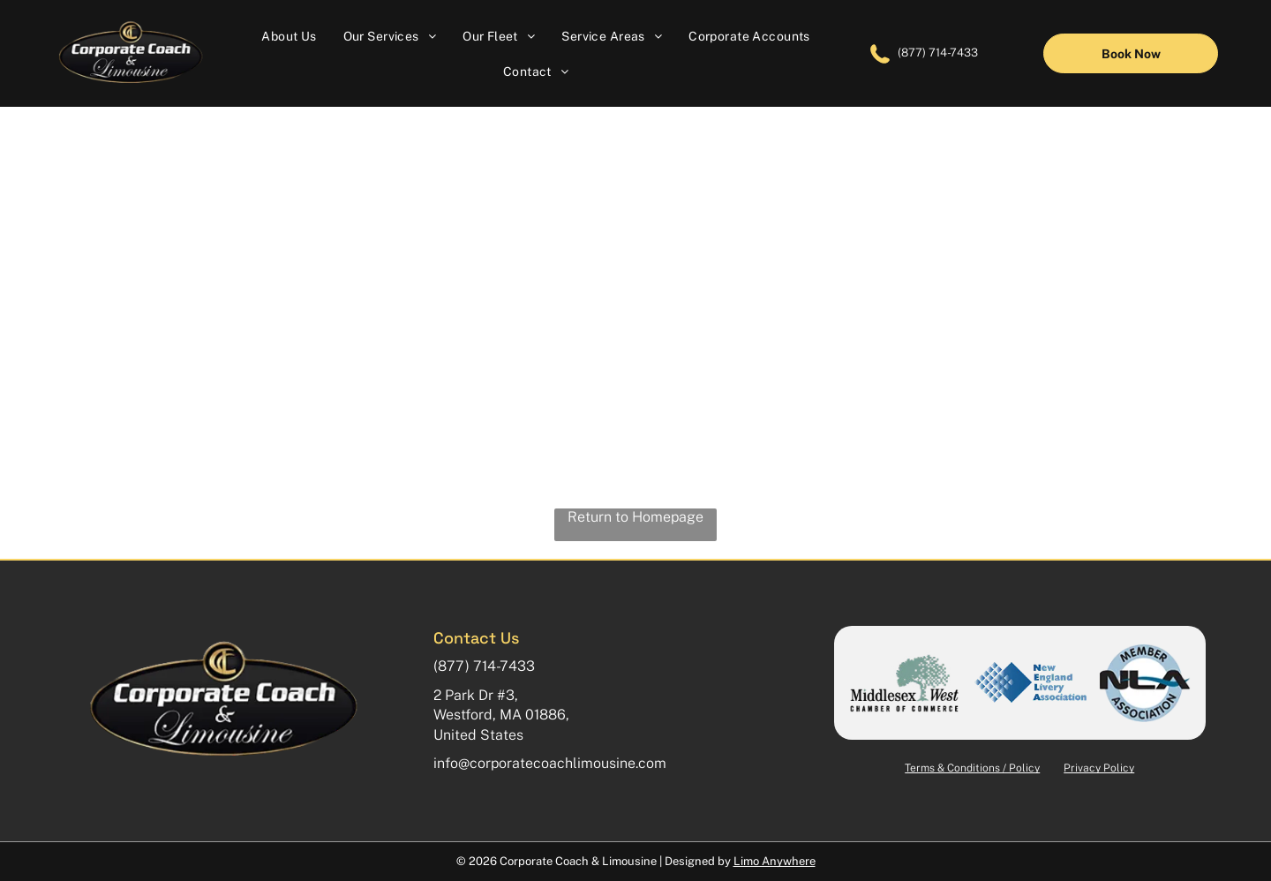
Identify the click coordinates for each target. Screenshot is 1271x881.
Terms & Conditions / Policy (972, 768)
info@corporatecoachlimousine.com (549, 763)
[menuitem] (288, 35)
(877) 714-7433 (938, 52)
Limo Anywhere (774, 861)
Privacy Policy (1099, 768)
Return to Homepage (635, 516)
